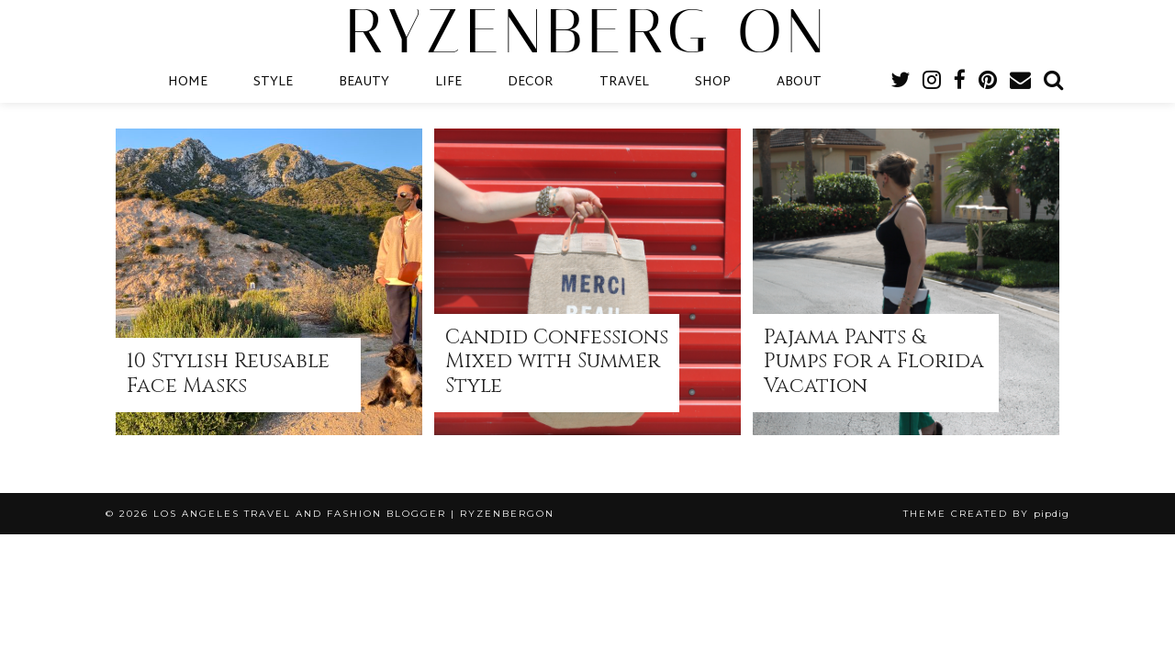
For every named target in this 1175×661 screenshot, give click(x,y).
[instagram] (932, 82)
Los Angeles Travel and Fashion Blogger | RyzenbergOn (353, 514)
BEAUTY (364, 82)
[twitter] (900, 82)
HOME (187, 82)
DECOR (531, 82)
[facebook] (960, 82)
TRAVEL (624, 82)
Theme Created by (986, 514)
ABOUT (799, 82)
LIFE (448, 82)
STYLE (273, 82)
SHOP (713, 82)
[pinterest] (988, 82)
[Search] (1053, 82)
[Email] (1020, 82)
